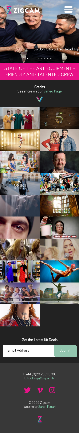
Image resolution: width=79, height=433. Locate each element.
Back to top (39, 419)
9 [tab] (51, 59)
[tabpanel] (39, 31)
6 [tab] (43, 59)
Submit (65, 350)
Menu (68, 9)
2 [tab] (31, 59)
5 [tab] (40, 59)
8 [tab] (48, 59)
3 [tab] (34, 59)
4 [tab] (37, 59)
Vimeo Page (52, 91)
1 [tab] (28, 59)
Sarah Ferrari (47, 406)
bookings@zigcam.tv (41, 378)
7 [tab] (45, 59)
